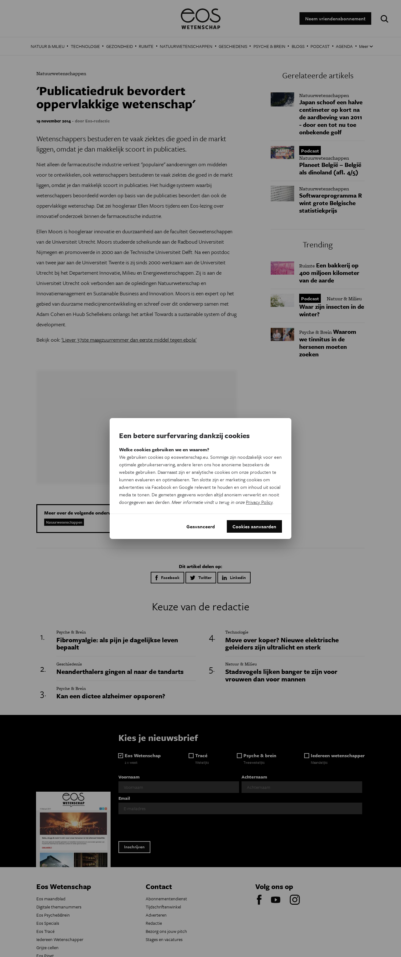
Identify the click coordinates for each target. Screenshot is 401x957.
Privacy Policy (259, 502)
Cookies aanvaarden (254, 526)
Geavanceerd (200, 526)
